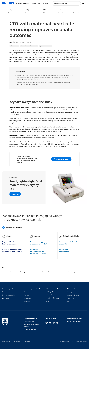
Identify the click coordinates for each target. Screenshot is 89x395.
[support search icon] (78, 3)
